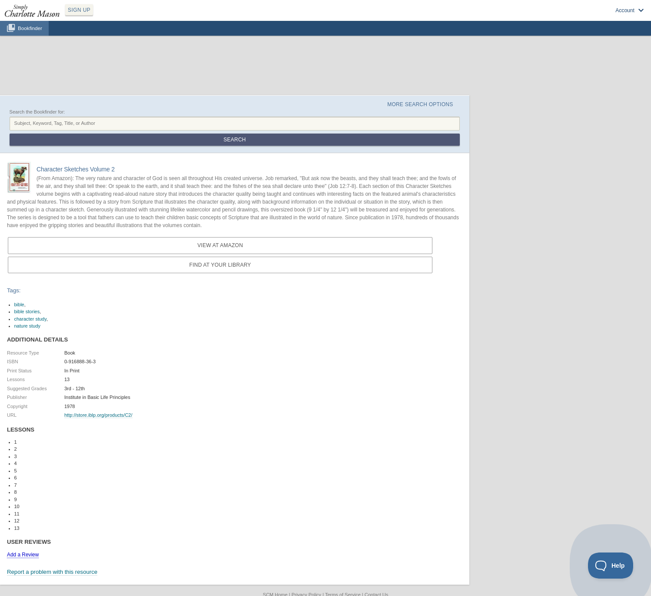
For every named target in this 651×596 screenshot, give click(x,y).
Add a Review (23, 555)
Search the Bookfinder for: (37, 111)
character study (30, 318)
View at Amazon (220, 245)
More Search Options (420, 104)
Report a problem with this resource (52, 572)
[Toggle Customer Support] (611, 565)
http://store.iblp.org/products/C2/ (98, 415)
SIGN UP (79, 10)
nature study (27, 325)
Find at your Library (220, 265)
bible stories (27, 311)
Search (234, 140)
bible (19, 304)
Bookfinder (30, 28)
